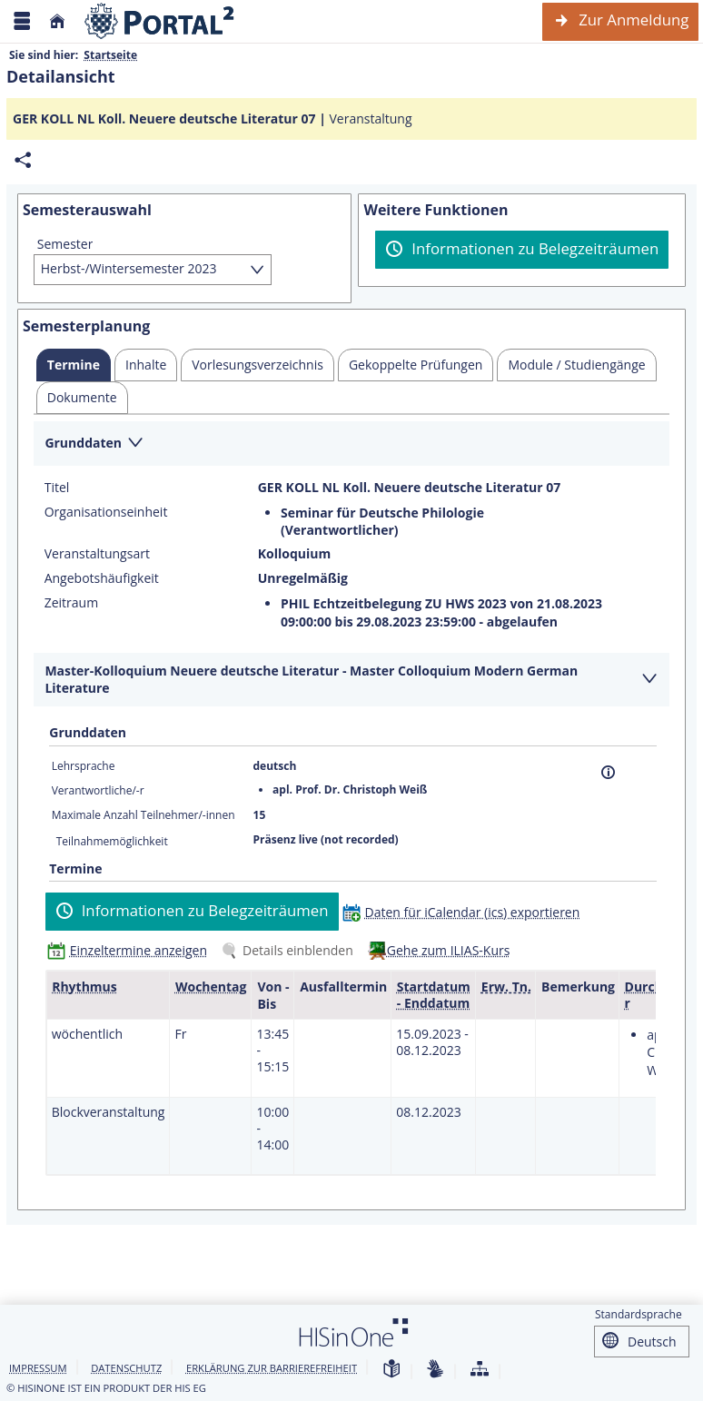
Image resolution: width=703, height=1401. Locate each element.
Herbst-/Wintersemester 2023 (129, 268)
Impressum (38, 1368)
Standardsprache (638, 1314)
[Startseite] (57, 21)
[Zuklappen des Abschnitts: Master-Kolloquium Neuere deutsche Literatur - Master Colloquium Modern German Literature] (351, 680)
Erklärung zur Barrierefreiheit (271, 1368)
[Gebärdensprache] (435, 1369)
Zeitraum (71, 603)
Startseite (110, 55)
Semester (65, 244)
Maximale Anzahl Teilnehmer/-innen (143, 815)
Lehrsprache (83, 766)
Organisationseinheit (106, 512)
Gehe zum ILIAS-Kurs (448, 950)
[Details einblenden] (290, 950)
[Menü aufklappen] (22, 21)
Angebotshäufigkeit (102, 578)
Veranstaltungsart (97, 554)
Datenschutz (126, 1368)
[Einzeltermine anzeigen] (131, 950)
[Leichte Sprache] (391, 1369)
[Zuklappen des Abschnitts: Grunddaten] (351, 444)
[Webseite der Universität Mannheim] (160, 21)
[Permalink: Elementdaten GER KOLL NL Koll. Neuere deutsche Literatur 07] (22, 160)
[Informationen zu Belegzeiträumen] (521, 250)
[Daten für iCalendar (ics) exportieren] (465, 912)
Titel (57, 487)
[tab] (73, 365)
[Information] (608, 772)
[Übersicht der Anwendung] (479, 1369)
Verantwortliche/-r (98, 790)
